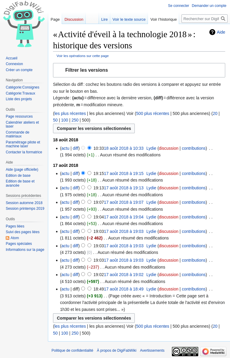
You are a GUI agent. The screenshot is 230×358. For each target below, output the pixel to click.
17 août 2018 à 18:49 (123, 289)
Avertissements (152, 350)
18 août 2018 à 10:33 (123, 148)
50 (55, 120)
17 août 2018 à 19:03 (123, 231)
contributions (193, 148)
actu (65, 148)
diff (75, 148)
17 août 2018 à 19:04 (123, 217)
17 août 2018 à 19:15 (123, 173)
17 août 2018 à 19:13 (123, 187)
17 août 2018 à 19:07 (123, 202)
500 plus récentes (153, 113)
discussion (168, 148)
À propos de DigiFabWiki (116, 350)
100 (64, 120)
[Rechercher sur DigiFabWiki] (204, 18)
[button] (139, 70)
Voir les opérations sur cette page (83, 56)
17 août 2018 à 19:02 (123, 274)
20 (215, 113)
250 (75, 120)
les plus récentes (70, 113)
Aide (221, 32)
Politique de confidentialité (72, 350)
